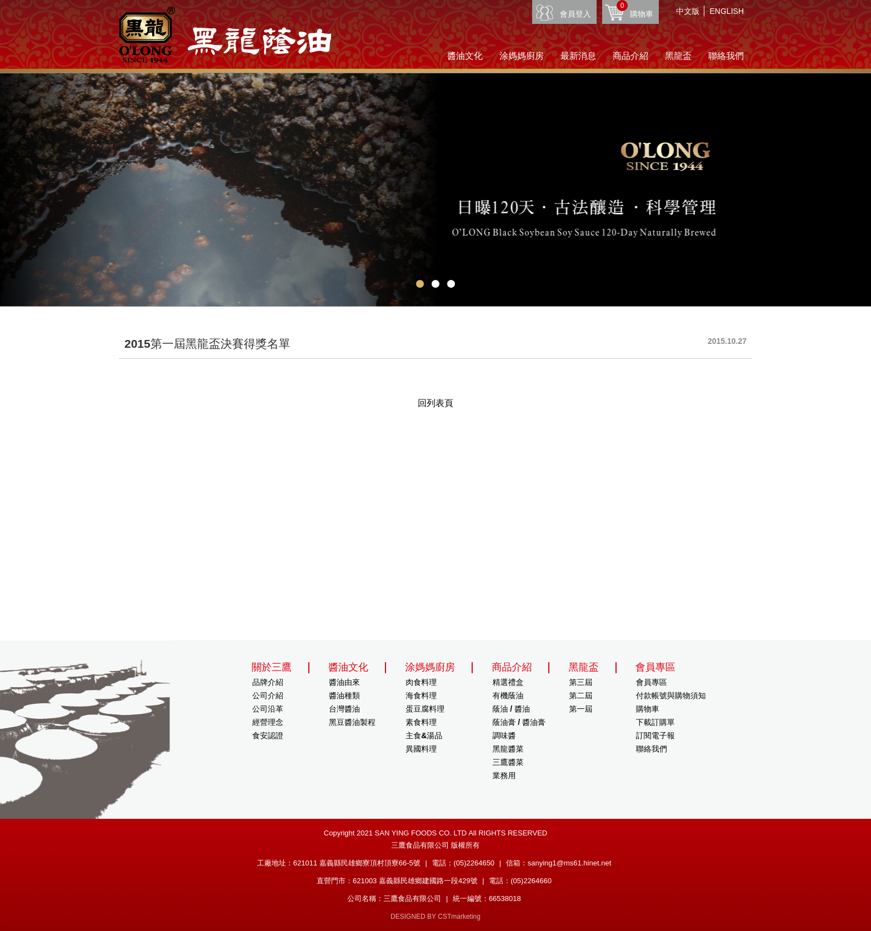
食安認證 (267, 735)
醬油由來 (344, 682)
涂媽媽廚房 (521, 56)
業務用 (503, 775)
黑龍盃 (678, 56)
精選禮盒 (507, 682)
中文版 (687, 11)
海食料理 (421, 695)
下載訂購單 (655, 722)
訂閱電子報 (655, 735)
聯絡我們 (726, 56)
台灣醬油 (344, 708)
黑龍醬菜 (507, 748)
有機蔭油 (507, 695)
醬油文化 (465, 56)
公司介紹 (267, 695)
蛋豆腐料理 (425, 708)
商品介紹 (630, 56)
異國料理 (421, 748)
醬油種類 (344, 695)
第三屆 (581, 682)
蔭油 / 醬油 (511, 708)
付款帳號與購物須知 (671, 695)
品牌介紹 (267, 682)
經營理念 (267, 722)
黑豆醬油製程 (352, 722)
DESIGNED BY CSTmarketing (435, 916)
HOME (225, 35)
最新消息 (578, 56)
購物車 (635, 9)
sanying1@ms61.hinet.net (570, 863)
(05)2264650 (473, 863)
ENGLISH (727, 11)
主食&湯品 (424, 735)
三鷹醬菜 (507, 762)
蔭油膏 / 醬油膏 (518, 722)
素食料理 (421, 722)
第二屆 (581, 695)
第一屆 (581, 708)
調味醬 (503, 735)
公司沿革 (267, 708)
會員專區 (651, 682)
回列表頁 (435, 403)
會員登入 (575, 13)
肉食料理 (421, 682)
